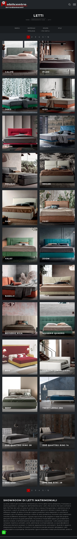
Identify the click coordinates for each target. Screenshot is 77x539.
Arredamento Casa (38, 19)
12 (48, 37)
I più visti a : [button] (45, 31)
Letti (49, 19)
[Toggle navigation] (74, 5)
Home (28, 19)
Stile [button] (60, 28)
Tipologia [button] (31, 31)
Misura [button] (45, 28)
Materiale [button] (31, 28)
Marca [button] (17, 28)
